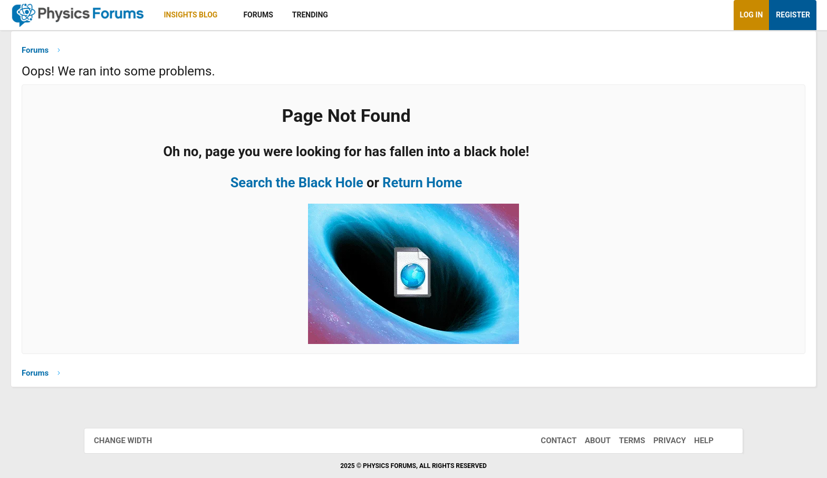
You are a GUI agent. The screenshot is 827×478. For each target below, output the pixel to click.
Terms (621, 440)
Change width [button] (133, 440)
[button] (310, 15)
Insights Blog (275, 15)
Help (693, 440)
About (587, 440)
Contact (548, 440)
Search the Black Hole (351, 186)
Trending (394, 15)
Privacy (659, 440)
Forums (342, 15)
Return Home (476, 186)
